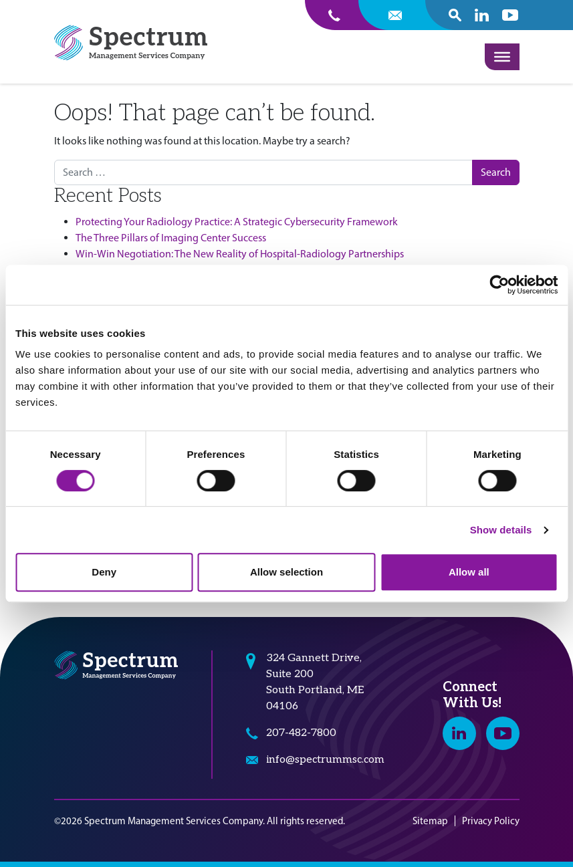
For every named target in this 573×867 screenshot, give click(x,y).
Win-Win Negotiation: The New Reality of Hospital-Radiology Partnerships (240, 253)
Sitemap (430, 821)
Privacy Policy (491, 821)
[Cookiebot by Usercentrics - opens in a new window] (499, 285)
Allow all (469, 572)
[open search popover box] (455, 15)
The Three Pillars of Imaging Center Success (171, 237)
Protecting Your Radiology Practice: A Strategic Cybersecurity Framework (237, 221)
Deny (104, 572)
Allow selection (286, 572)
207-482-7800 (301, 733)
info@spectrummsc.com (325, 759)
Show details (501, 529)
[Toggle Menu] (502, 56)
